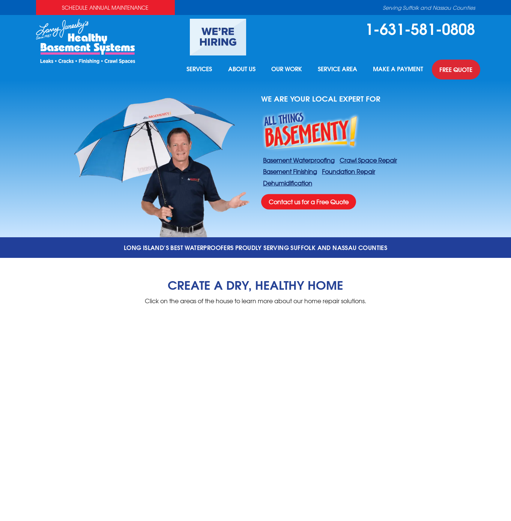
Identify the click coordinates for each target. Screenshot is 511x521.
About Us (239, 70)
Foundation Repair (348, 171)
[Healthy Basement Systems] (85, 40)
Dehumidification (287, 182)
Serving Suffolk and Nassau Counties (429, 7)
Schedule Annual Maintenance (105, 7)
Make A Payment (398, 70)
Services (196, 70)
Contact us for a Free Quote (309, 201)
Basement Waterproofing (299, 159)
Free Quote (455, 70)
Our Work (284, 70)
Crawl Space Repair (368, 159)
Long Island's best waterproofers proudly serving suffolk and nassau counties (255, 247)
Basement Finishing (290, 171)
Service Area (336, 70)
